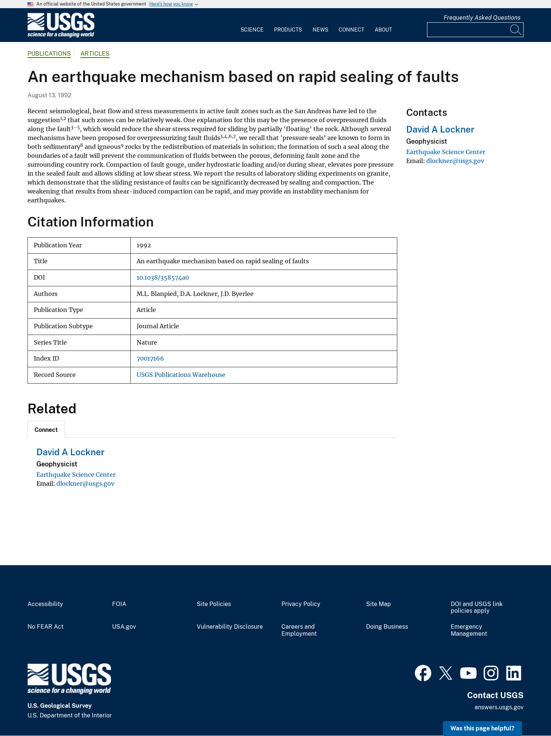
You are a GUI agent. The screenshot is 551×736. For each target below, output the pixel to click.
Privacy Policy (300, 604)
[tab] (46, 429)
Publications (49, 53)
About (383, 30)
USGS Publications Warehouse (181, 374)
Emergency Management (469, 630)
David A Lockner (70, 452)
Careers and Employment (299, 630)
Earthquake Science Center (75, 474)
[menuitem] (252, 25)
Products (288, 30)
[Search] (516, 29)
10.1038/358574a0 (163, 277)
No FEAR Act (45, 626)
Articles (95, 53)
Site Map (378, 604)
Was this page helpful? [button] (482, 728)
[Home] (60, 35)
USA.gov (124, 626)
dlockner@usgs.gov (85, 483)
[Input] (475, 29)
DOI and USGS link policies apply (477, 608)
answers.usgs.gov (499, 707)
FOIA (119, 604)
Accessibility (45, 604)
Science (252, 30)
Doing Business (387, 626)
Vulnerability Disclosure (230, 626)
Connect (351, 30)
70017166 (150, 358)
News (320, 30)
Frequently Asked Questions (482, 17)
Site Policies (214, 604)
